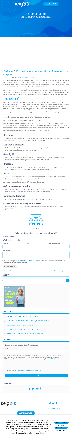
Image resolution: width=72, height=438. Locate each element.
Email (27, 243)
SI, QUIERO (36, 375)
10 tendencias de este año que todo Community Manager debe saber (28, 321)
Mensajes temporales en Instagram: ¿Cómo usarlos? (23, 316)
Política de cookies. (61, 430)
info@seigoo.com (54, 408)
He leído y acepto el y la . (23, 371)
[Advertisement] (36, 54)
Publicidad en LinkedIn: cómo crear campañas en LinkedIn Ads (25, 333)
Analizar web (51, 4)
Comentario (6, 250)
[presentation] (19, 364)
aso (34, 77)
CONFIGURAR (61, 425)
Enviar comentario (10, 267)
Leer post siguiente (61, 271)
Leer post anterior (10, 271)
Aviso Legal (21, 261)
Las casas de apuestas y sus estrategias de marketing (23, 325)
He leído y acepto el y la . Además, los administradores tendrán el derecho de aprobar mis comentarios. (36, 261)
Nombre (5, 243)
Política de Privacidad (34, 261)
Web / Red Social (54, 243)
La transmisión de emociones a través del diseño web (23, 329)
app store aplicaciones (26, 77)
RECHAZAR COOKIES (61, 423)
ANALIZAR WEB (25, 413)
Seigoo (6, 77)
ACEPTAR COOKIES (61, 427)
